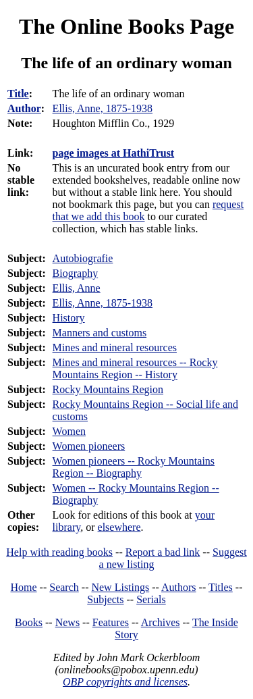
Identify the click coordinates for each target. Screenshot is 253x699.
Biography (76, 273)
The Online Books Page (126, 26)
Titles (220, 587)
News (67, 622)
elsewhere (119, 527)
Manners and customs (100, 332)
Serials (151, 599)
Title (18, 93)
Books (29, 622)
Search (64, 587)
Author (24, 108)
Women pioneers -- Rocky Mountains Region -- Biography (134, 467)
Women (69, 431)
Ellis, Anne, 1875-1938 (102, 303)
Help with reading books (59, 552)
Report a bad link (162, 552)
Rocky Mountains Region (108, 389)
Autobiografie (83, 258)
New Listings (120, 587)
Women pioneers (89, 446)
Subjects (105, 599)
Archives (160, 622)
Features (110, 622)
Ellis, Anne (77, 288)
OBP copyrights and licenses (125, 682)
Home (24, 587)
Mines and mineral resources (115, 347)
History (69, 317)
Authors (178, 587)
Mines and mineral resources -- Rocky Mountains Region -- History (135, 368)
